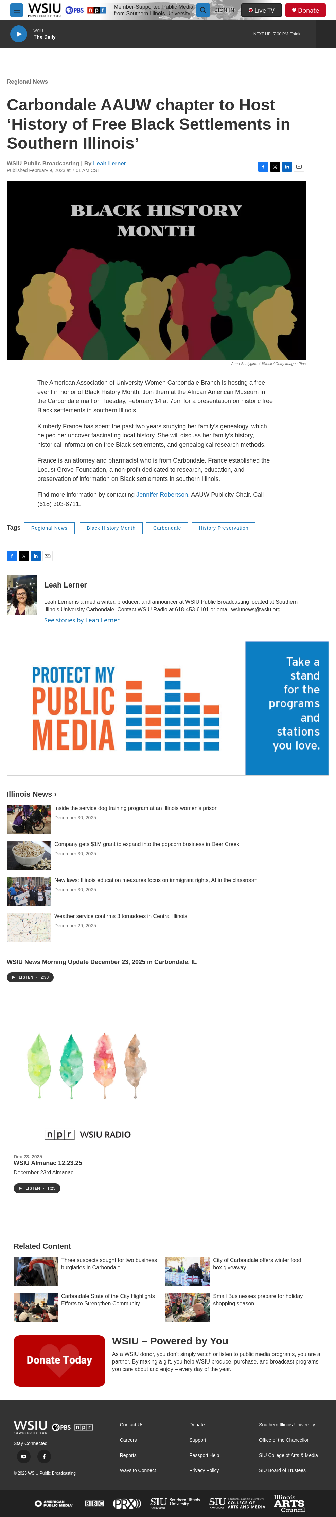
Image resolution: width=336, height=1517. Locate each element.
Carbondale (167, 528)
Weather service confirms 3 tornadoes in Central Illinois (120, 916)
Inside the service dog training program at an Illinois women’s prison (136, 808)
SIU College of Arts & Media (288, 1455)
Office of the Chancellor (283, 1440)
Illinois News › (32, 794)
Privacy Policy (204, 1470)
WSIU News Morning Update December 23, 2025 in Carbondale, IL (102, 962)
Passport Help (204, 1455)
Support (197, 1440)
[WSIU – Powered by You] (59, 1360)
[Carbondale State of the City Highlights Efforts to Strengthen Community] (36, 1307)
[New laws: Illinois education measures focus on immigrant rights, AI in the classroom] (29, 891)
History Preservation (223, 528)
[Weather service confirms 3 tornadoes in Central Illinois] (29, 927)
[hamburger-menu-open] (16, 10)
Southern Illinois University (287, 1424)
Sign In (224, 10)
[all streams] (326, 34)
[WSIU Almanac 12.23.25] (88, 1077)
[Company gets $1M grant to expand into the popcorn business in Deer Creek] (29, 855)
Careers (128, 1440)
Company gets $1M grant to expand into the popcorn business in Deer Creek (146, 844)
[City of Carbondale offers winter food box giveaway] (187, 1271)
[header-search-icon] (203, 10)
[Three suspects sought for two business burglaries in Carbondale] (36, 1271)
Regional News (27, 81)
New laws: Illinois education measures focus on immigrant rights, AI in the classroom (156, 880)
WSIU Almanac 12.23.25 (48, 1163)
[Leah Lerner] (22, 595)
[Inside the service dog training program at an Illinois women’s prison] (29, 819)
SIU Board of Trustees (282, 1470)
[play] (18, 34)
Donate (308, 10)
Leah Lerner (109, 163)
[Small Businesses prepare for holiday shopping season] (187, 1307)
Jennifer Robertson (162, 494)
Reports (128, 1455)
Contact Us (131, 1424)
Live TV (262, 10)
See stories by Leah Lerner (82, 620)
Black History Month (111, 528)
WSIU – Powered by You (170, 1341)
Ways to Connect (138, 1470)
